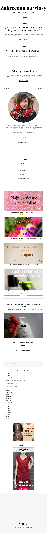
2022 (7, 375)
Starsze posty (40, 88)
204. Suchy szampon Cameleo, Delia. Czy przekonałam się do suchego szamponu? (23, 293)
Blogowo (23, 163)
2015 (7, 417)
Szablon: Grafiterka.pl (23, 531)
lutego (8, 400)
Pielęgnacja (23, 174)
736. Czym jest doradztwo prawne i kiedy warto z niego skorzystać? (23, 29)
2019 (7, 408)
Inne (23, 167)
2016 (7, 414)
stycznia (8, 402)
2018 (7, 410)
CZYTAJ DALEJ (23, 39)
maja (7, 394)
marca (8, 398)
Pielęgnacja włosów (23, 178)
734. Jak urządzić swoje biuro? (23, 71)
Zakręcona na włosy (23, 7)
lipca (7, 390)
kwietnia (8, 396)
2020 (7, 406)
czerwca (8, 392)
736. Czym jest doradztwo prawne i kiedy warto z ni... (16, 380)
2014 (7, 419)
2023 (7, 373)
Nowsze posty (6, 88)
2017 (7, 412)
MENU (23, 17)
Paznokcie (23, 170)
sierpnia (8, 377)
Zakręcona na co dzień (23, 182)
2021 (7, 404)
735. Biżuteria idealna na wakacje (23, 50)
